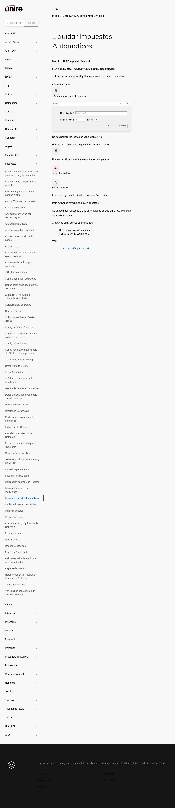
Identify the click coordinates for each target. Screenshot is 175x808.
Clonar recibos (13, 311)
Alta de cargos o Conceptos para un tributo (20, 193)
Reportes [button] (10, 682)
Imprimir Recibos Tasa (17, 475)
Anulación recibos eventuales (20, 230)
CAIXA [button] (8, 76)
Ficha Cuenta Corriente (17, 427)
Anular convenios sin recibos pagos (20, 238)
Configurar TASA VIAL (17, 343)
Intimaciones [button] (12, 613)
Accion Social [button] (12, 42)
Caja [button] (7, 85)
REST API (109, 774)
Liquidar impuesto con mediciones (17, 490)
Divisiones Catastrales (17, 411)
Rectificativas (12, 539)
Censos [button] (9, 111)
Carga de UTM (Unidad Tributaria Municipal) (17, 296)
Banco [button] (8, 59)
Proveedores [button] (12, 665)
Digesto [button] (9, 146)
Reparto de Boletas (15, 568)
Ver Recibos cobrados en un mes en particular (20, 593)
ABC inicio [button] (10, 33)
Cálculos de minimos (16, 272)
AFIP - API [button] (10, 50)
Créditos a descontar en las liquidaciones (19, 380)
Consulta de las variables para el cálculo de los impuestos (21, 351)
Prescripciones (13, 533)
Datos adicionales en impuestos (22, 388)
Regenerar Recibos (15, 546)
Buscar (31, 22)
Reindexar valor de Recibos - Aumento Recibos (20, 560)
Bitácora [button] (9, 68)
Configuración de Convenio (19, 327)
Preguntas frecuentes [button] (16, 656)
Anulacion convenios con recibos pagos (18, 216)
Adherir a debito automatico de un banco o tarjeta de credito (21, 173)
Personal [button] (10, 639)
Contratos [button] (10, 137)
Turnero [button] (9, 717)
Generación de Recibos (17, 453)
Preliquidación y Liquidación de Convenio (21, 525)
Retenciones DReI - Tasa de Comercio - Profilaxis (20, 576)
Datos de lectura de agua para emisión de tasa (21, 396)
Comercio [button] (10, 120)
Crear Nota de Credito (17, 366)
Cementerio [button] (11, 103)
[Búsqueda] (14, 23)
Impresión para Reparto (17, 469)
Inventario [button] (10, 622)
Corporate (109, 780)
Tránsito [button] (9, 700)
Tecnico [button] (9, 691)
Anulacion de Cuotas (16, 223)
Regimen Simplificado (16, 552)
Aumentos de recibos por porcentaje (18, 264)
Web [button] (7, 735)
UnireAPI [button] (10, 726)
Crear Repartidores (15, 372)
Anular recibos (13, 246)
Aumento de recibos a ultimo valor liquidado (20, 254)
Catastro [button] (9, 94)
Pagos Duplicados (14, 517)
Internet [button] (9, 604)
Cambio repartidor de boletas (20, 278)
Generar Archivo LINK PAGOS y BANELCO (22, 461)
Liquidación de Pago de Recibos (22, 482)
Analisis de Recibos (15, 207)
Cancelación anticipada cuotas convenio (21, 287)
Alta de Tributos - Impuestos (20, 201)
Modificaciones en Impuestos (20, 504)
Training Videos (43, 780)
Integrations (41, 786)
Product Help (42, 774)
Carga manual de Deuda (18, 304)
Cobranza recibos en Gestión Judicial (20, 319)
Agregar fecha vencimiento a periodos (20, 183)
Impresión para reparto (78, 248)
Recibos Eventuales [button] (15, 674)
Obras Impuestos (14, 510)
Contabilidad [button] (11, 129)
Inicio (55, 16)
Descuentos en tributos (17, 404)
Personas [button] (10, 648)
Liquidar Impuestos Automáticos (22, 498)
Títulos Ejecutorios (15, 584)
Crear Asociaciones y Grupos (20, 359)
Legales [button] (9, 630)
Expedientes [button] (11, 155)
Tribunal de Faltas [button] (14, 708)
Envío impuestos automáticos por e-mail (20, 419)
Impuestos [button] (10, 163)
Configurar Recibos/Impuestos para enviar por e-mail (21, 335)
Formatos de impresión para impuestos (20, 445)
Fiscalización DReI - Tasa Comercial (18, 435)
